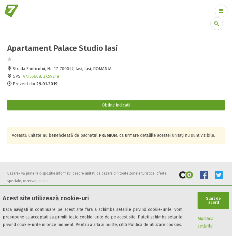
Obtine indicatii (116, 105)
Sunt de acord (213, 200)
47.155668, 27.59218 (41, 76)
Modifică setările (206, 222)
